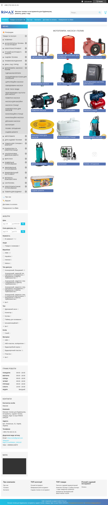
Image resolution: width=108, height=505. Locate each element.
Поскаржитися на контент (76, 503)
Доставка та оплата (50, 20)
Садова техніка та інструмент (40, 490)
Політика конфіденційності (93, 503)
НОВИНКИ (8, 40)
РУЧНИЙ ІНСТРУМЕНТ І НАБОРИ (13, 52)
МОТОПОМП (9, 125)
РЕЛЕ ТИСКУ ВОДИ (12, 89)
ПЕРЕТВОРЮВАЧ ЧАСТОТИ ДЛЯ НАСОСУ (15, 93)
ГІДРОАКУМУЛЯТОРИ (13, 73)
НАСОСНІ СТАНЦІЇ (11, 105)
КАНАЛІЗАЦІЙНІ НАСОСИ (14, 117)
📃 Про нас (7, 197)
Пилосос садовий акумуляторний (67, 485)
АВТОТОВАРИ (10, 136)
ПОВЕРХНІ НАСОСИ (12, 98)
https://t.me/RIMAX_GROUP (12, 442)
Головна (5, 20)
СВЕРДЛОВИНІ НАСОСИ (14, 85)
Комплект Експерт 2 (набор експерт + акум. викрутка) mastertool (67, 488)
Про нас (29, 20)
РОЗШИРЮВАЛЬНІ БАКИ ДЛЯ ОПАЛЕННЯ (16, 77)
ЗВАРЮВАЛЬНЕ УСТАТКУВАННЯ (10, 168)
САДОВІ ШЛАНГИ (11, 132)
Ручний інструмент (37, 485)
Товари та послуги (16, 20)
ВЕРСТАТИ (8, 159)
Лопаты (84, 487)
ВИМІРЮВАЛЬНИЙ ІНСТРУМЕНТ (11, 173)
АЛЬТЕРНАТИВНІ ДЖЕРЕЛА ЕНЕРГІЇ (11, 154)
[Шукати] (99, 13)
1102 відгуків (88, 1)
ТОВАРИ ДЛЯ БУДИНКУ (13, 192)
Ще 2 (6, 326)
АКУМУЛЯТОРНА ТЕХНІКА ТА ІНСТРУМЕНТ (14, 44)
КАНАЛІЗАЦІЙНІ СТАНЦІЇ (14, 114)
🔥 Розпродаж (8, 32)
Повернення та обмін (66, 20)
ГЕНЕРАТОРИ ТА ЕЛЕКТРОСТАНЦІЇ (11, 149)
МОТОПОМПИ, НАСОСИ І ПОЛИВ (14, 68)
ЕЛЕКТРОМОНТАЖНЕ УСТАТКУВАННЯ (13, 187)
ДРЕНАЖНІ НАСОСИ (12, 121)
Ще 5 (6, 302)
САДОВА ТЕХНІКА (11, 57)
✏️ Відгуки (6, 201)
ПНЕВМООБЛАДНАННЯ (13, 61)
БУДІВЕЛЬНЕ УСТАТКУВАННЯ (10, 163)
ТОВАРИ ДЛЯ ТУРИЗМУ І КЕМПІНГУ (14, 144)
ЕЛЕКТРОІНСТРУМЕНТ (13, 48)
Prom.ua (64, 501)
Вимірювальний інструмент (39, 487)
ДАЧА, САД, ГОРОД (11, 64)
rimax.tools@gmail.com (15, 438)
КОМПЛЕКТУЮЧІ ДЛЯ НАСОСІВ (13, 109)
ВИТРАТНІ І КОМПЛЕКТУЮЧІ (11, 178)
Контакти (38, 20)
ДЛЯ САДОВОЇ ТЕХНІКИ (13, 140)
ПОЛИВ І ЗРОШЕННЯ (13, 128)
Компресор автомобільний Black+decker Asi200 (64, 492)
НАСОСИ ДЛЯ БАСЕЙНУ (14, 101)
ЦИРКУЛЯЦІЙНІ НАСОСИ (14, 82)
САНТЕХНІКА (9, 183)
